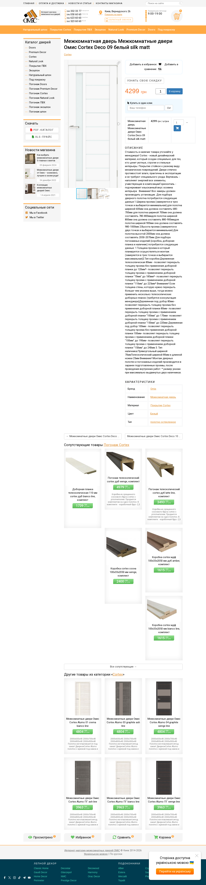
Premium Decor (37, 52)
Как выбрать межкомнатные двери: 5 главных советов (48, 158)
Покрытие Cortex (160, 405)
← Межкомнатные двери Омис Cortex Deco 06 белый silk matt (94, 436)
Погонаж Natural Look (41, 97)
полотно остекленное (163, 422)
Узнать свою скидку (144, 80)
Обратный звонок (120, 20)
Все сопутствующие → (123, 666)
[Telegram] (24, 877)
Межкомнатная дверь (163, 397)
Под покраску (37, 79)
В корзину (174, 91)
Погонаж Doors (38, 84)
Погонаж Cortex (116, 445)
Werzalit (122, 876)
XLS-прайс (42, 136)
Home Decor (40, 876)
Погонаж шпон (37, 111)
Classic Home (41, 868)
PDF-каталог (42, 129)
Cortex (118, 674)
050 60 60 (77, 14)
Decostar (65, 868)
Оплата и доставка (51, 3)
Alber (121, 868)
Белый (154, 413)
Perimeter (39, 880)
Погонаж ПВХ (37, 102)
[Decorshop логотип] (13, 867)
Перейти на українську (175, 871)
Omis (153, 388)
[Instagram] (14, 877)
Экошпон (34, 70)
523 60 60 (76, 21)
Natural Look (36, 61)
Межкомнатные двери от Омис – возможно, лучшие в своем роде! (48, 173)
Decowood (93, 868)
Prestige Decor (69, 880)
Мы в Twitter (34, 217)
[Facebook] (4, 877)
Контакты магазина (109, 3)
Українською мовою (96, 854)
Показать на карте (113, 15)
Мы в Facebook (36, 212)
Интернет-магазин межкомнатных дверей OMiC (92, 850)
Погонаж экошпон (39, 107)
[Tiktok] (19, 877)
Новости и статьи (79, 3)
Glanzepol (66, 872)
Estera (121, 872)
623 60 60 (77, 17)
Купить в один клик (140, 103)
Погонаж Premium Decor (43, 88)
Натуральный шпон (40, 75)
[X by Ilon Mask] (9, 877)
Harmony (93, 872)
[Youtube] (29, 877)
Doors (32, 47)
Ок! (169, 107)
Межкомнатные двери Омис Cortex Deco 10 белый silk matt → (155, 436)
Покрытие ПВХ (37, 65)
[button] (118, 63)
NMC (63, 876)
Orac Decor (94, 876)
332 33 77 (78, 11)
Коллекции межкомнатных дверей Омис (44, 188)
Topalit (121, 880)
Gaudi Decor (40, 872)
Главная (28, 3)
